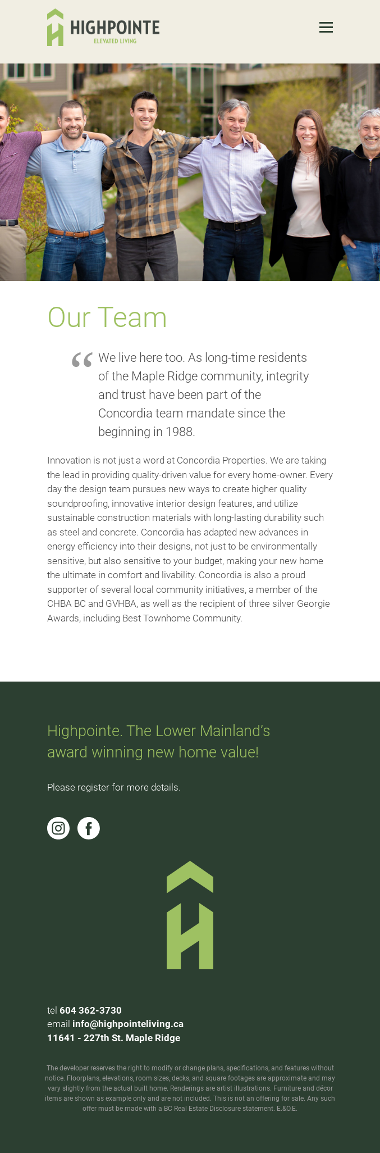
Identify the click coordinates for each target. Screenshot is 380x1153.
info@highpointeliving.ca (128, 1023)
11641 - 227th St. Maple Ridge (113, 1037)
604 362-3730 (90, 1010)
